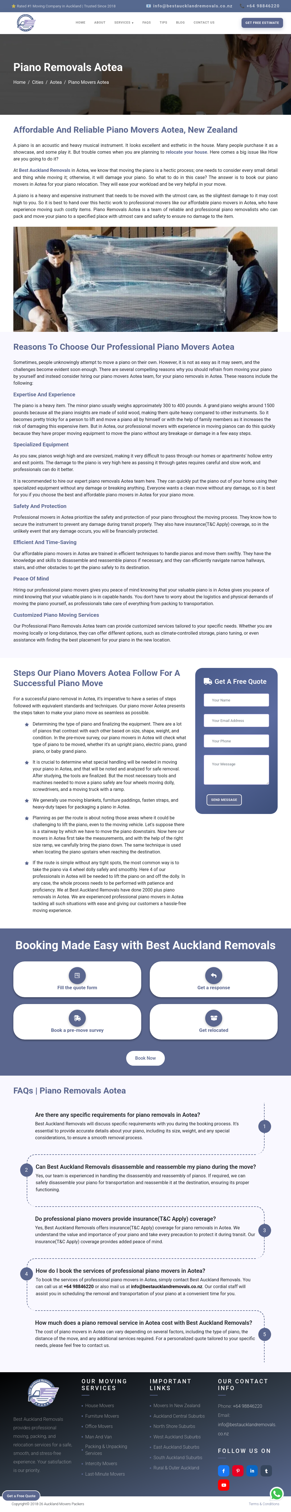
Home (19, 82)
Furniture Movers (102, 1416)
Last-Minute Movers (105, 1474)
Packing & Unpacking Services (106, 1450)
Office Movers (99, 1426)
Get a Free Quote (23, 1495)
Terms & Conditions (264, 1504)
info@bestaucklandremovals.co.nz (166, 1286)
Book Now (145, 1058)
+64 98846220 (78, 1286)
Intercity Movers (101, 1463)
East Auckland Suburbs (176, 1447)
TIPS (163, 22)
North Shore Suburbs (174, 1426)
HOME (81, 22)
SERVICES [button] (123, 22)
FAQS (146, 22)
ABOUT (100, 22)
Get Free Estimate (262, 23)
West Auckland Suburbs (177, 1437)
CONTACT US (204, 22)
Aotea (56, 82)
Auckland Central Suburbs (179, 1416)
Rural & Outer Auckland (176, 1468)
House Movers (99, 1405)
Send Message (224, 800)
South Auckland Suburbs (177, 1457)
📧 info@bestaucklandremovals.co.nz (189, 6)
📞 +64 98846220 (260, 6)
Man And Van (98, 1437)
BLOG (180, 22)
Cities (37, 82)
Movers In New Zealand (176, 1405)
